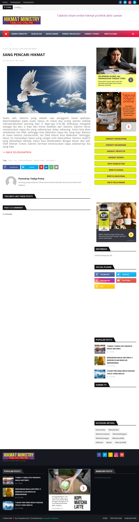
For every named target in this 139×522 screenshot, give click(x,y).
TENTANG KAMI (116, 518)
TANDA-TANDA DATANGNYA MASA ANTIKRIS (119, 347)
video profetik (120, 442)
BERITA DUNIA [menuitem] (111, 34)
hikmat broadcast (102, 434)
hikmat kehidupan (25, 160)
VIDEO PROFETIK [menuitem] (12, 40)
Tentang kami (15, 2)
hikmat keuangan (102, 438)
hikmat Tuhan (39, 160)
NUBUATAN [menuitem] (36, 34)
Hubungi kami (28, 2)
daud (10, 160)
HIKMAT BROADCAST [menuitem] (71, 34)
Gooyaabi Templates (50, 518)
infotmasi (99, 442)
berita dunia (100, 430)
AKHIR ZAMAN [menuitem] (52, 34)
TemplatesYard (23, 518)
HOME (105, 518)
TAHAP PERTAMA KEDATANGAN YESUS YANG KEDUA (121, 372)
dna (15, 160)
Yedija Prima (9, 61)
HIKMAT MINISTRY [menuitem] (19, 34)
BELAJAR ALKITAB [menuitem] (30, 40)
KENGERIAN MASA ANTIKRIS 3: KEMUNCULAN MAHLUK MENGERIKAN (120, 360)
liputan (109, 442)
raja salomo (13, 49)
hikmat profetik (118, 438)
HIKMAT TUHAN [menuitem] (92, 34)
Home (5, 2)
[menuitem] (6, 34)
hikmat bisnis (114, 430)
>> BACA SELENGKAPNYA (17, 152)
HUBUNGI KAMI (130, 518)
